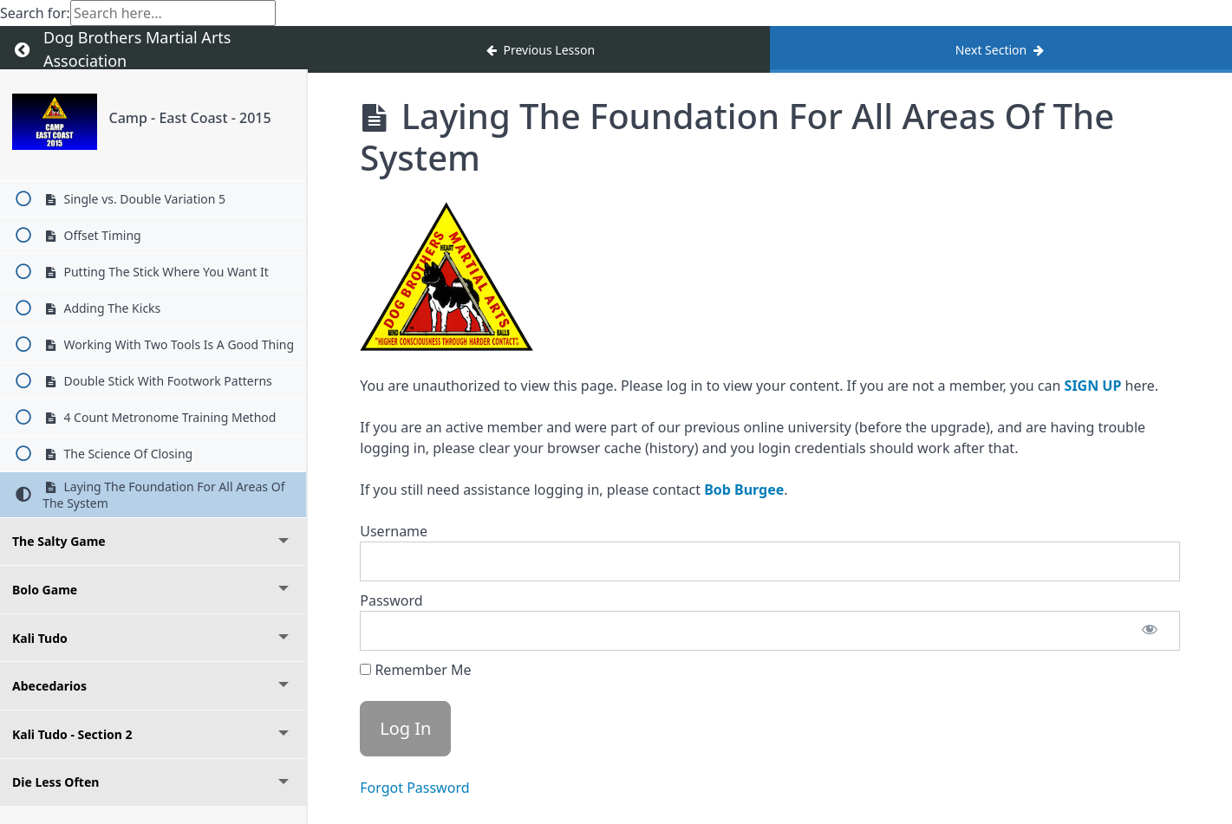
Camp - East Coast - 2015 (190, 117)
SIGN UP (1093, 385)
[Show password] (1149, 631)
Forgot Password (414, 787)
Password (391, 600)
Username (393, 531)
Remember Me (415, 669)
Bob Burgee (744, 489)
